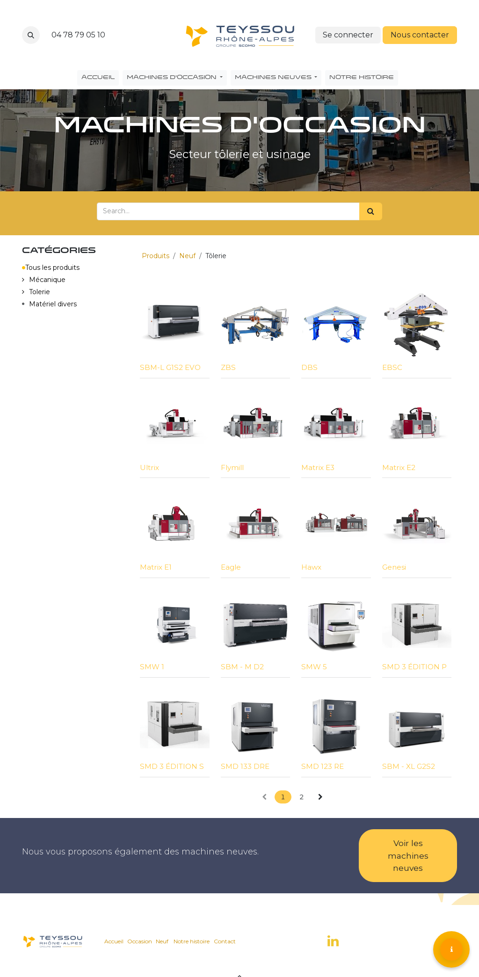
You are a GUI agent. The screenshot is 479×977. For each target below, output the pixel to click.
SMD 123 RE (322, 766)
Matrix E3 (317, 467)
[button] (31, 35)
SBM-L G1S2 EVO (170, 367)
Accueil (113, 941)
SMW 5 (314, 666)
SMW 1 (152, 666)
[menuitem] (98, 78)
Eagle (231, 567)
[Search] (370, 211)
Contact (225, 941)
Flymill (232, 467)
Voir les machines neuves (408, 855)
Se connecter (348, 34)
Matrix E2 (398, 467)
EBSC (392, 367)
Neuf (187, 256)
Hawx (311, 567)
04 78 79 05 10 (78, 34)
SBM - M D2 (242, 666)
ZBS (228, 367)
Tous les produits (51, 267)
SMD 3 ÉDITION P (414, 666)
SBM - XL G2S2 (408, 766)
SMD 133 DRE (245, 766)
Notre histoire (192, 941)
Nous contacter (420, 34)
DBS (309, 367)
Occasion (139, 941)
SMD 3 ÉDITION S (172, 766)
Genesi (394, 567)
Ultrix (149, 467)
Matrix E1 (156, 567)
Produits (155, 256)
